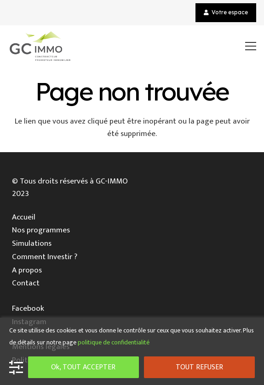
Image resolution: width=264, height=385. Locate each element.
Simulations (32, 243)
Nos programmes (41, 230)
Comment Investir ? (44, 256)
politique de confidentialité (113, 342)
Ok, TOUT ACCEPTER (83, 367)
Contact (26, 283)
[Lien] (40, 46)
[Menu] (251, 46)
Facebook (28, 308)
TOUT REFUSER (199, 367)
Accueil (23, 217)
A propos (27, 270)
